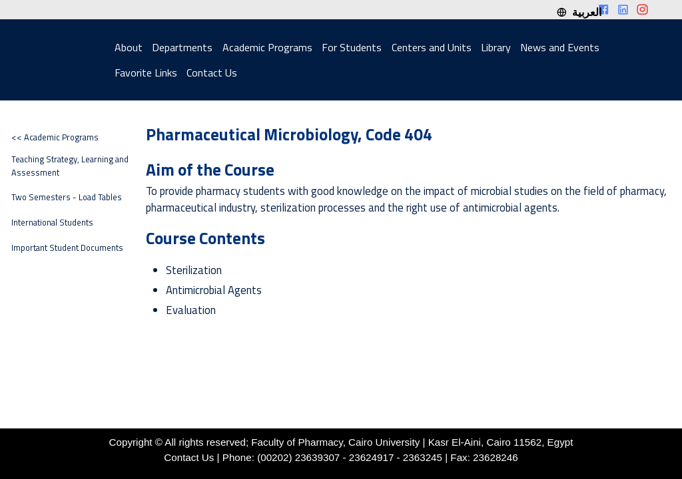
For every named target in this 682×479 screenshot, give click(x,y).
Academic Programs (267, 47)
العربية (578, 12)
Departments (182, 47)
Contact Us (211, 72)
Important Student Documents (67, 247)
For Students (352, 47)
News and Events (559, 47)
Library (496, 47)
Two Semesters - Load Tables (66, 197)
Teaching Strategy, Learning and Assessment (70, 165)
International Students (52, 222)
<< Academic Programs (55, 137)
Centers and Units (432, 47)
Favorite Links (146, 72)
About (129, 47)
